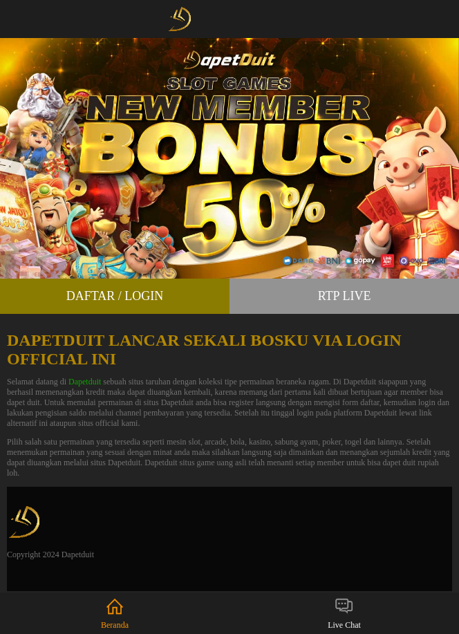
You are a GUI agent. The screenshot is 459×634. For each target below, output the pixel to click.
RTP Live (344, 296)
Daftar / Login (115, 296)
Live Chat (344, 613)
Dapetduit (84, 381)
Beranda (115, 613)
